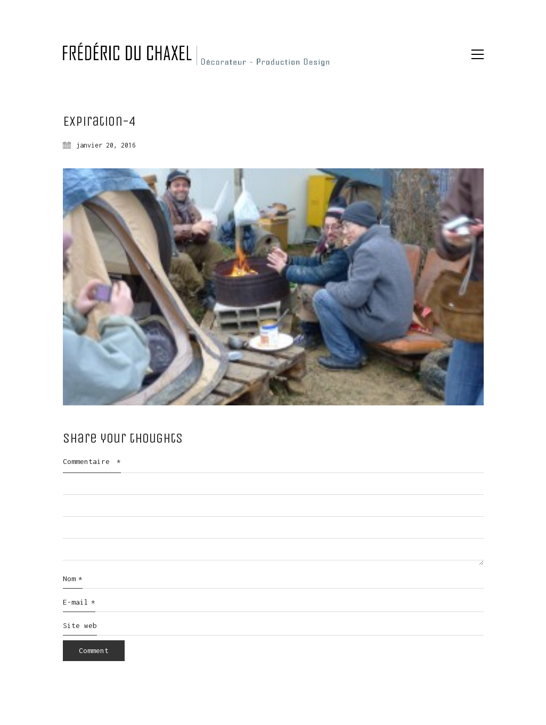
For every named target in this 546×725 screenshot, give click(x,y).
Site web (80, 625)
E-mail (79, 602)
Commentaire (92, 461)
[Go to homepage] (196, 54)
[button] (477, 54)
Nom (73, 579)
